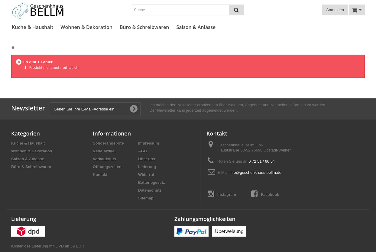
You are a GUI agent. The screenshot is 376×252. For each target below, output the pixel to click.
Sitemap (146, 198)
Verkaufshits (104, 159)
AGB (142, 151)
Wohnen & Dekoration (86, 27)
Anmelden (335, 10)
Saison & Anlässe (196, 27)
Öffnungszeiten (107, 166)
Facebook (265, 194)
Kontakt (100, 174)
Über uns (146, 159)
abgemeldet (212, 110)
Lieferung (147, 166)
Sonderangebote (108, 143)
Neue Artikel (104, 151)
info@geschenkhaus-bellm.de (255, 172)
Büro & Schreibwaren (144, 27)
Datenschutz (149, 190)
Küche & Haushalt (32, 27)
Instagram (222, 194)
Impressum (148, 143)
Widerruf (146, 174)
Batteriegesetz (151, 182)
